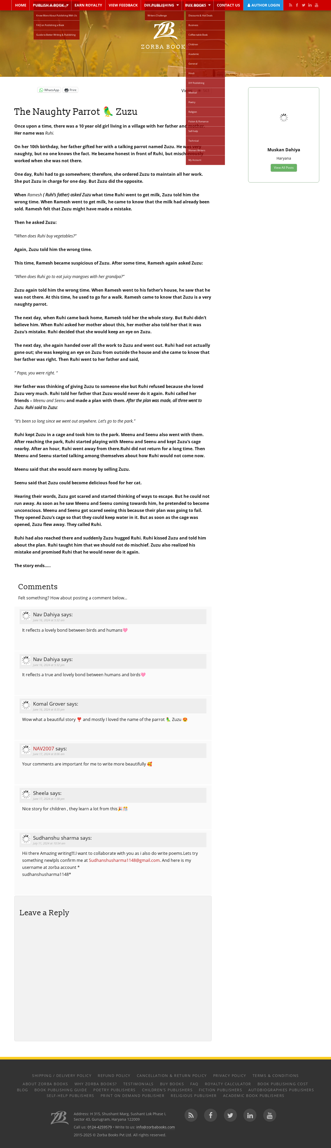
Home (20, 5)
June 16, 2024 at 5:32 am (49, 620)
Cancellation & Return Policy (172, 1075)
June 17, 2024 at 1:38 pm (49, 799)
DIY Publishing (159, 5)
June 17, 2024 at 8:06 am (49, 754)
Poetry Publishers (114, 1089)
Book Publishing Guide (60, 1089)
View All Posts (284, 168)
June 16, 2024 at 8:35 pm (49, 709)
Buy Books (195, 5)
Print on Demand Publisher (133, 1095)
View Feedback (123, 5)
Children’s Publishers (167, 1089)
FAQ (194, 1083)
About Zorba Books (45, 1083)
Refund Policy (114, 1075)
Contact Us (228, 5)
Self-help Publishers (70, 1095)
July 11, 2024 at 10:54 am (49, 843)
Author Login (263, 5)
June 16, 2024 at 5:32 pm (49, 665)
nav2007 (43, 748)
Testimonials (138, 1083)
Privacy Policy (229, 1075)
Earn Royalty (88, 5)
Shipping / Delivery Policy (61, 1075)
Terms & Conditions (276, 1075)
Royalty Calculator (228, 1083)
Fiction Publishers (220, 1089)
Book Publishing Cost (283, 1083)
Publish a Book (48, 5)
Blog (22, 1089)
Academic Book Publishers (254, 1095)
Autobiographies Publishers (281, 1089)
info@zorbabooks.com (155, 1127)
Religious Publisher (194, 1095)
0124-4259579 (100, 1127)
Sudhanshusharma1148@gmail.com (124, 860)
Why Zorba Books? (96, 1083)
